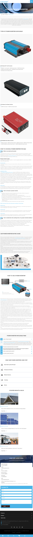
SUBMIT (5, 506)
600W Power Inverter (13, 68)
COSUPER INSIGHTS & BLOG (16, 390)
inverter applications (3, 299)
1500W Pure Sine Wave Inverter (6, 69)
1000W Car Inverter (20, 142)
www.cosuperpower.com (5, 479)
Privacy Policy (18, 532)
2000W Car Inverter (4, 106)
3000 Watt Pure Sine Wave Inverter (6, 70)
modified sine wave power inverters (9, 342)
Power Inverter (11, 14)
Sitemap (13, 532)
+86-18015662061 (3, 476)
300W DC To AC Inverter (5, 68)
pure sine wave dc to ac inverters (23, 341)
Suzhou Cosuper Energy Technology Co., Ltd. (8, 481)
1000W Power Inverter (20, 68)
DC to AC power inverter (12, 155)
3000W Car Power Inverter (12, 106)
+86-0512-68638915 (4, 465)
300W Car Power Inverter (12, 142)
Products (6, 14)
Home (4, 14)
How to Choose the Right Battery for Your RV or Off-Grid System (13, 428)
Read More (4, 450)
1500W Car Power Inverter (28, 142)
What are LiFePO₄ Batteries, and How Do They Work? (11, 448)
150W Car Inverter (4, 142)
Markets (2, 515)
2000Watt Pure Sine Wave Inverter (17, 69)
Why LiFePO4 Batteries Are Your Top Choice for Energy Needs (13, 408)
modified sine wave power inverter (7, 172)
